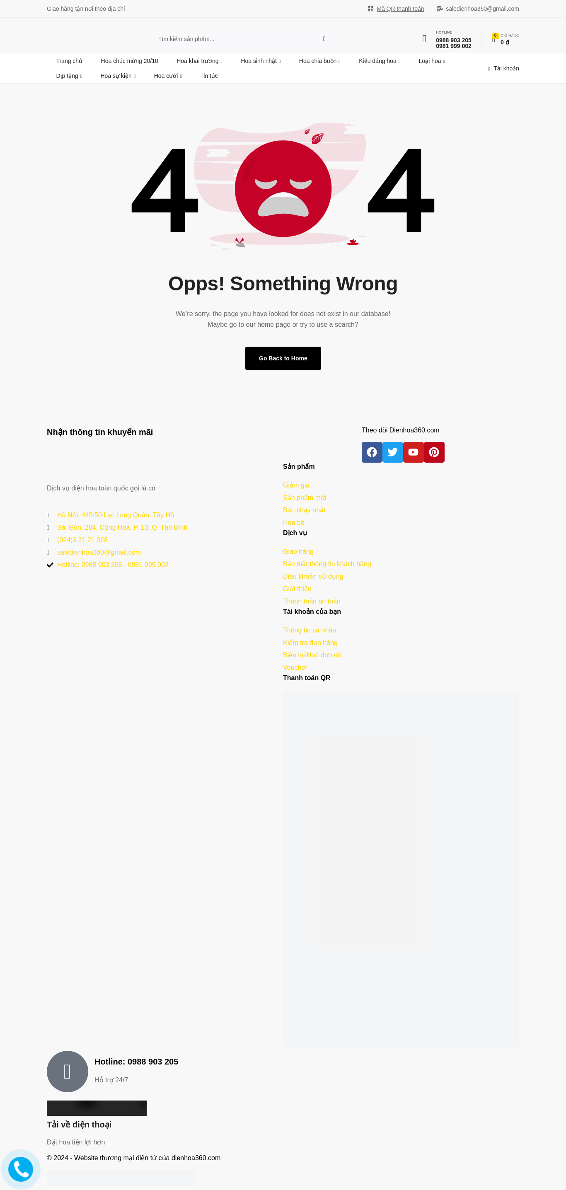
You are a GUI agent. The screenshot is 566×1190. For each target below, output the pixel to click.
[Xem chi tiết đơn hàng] (505, 39)
